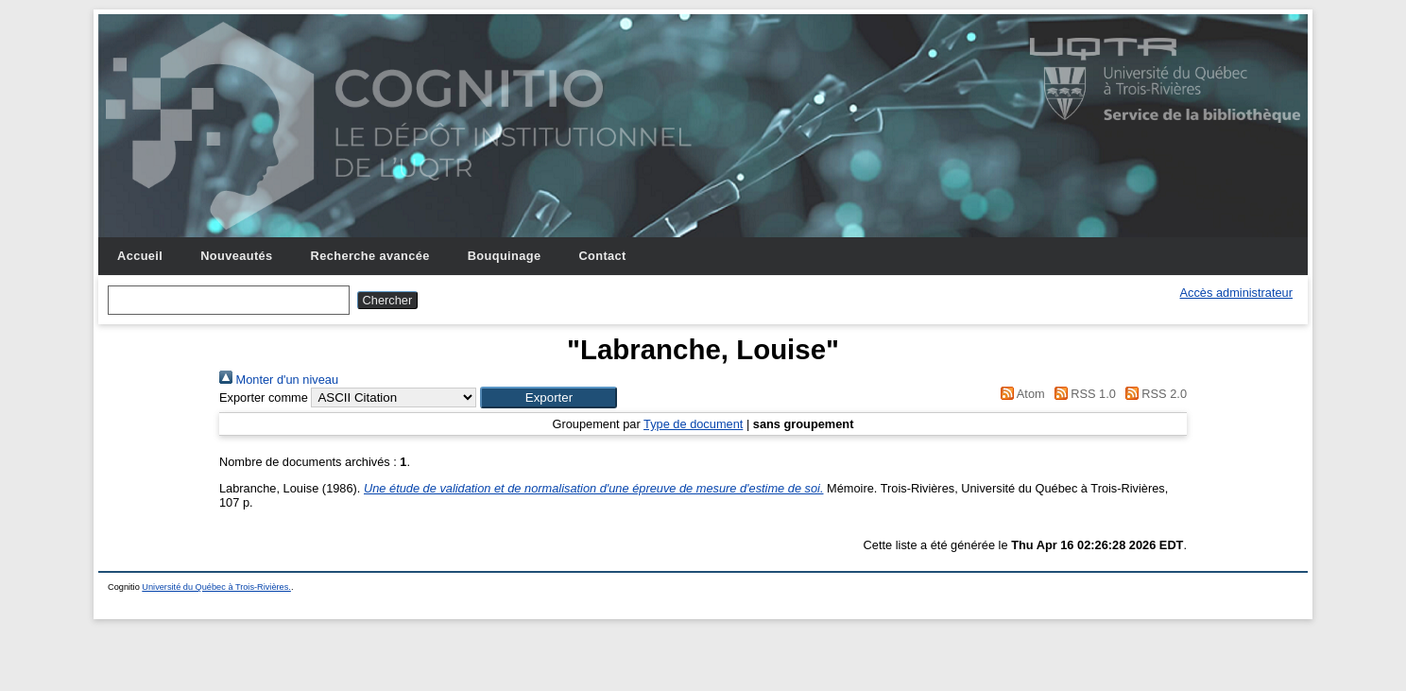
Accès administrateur (1236, 292)
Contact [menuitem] (602, 256)
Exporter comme (263, 397)
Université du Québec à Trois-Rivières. (216, 587)
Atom (1020, 394)
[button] (548, 397)
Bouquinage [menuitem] (504, 256)
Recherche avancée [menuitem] (370, 256)
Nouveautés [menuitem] (236, 256)
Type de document (693, 424)
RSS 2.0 (1153, 394)
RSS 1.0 (1082, 394)
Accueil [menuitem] (140, 256)
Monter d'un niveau (278, 379)
